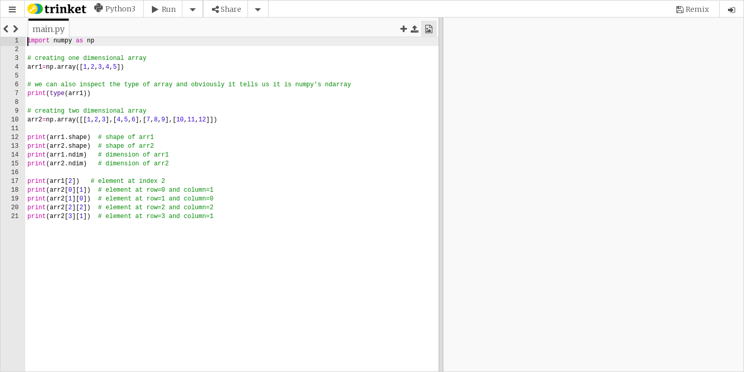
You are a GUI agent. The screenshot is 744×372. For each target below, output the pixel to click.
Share (231, 9)
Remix (697, 9)
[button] (12, 10)
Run (169, 9)
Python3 (120, 8)
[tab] (49, 29)
